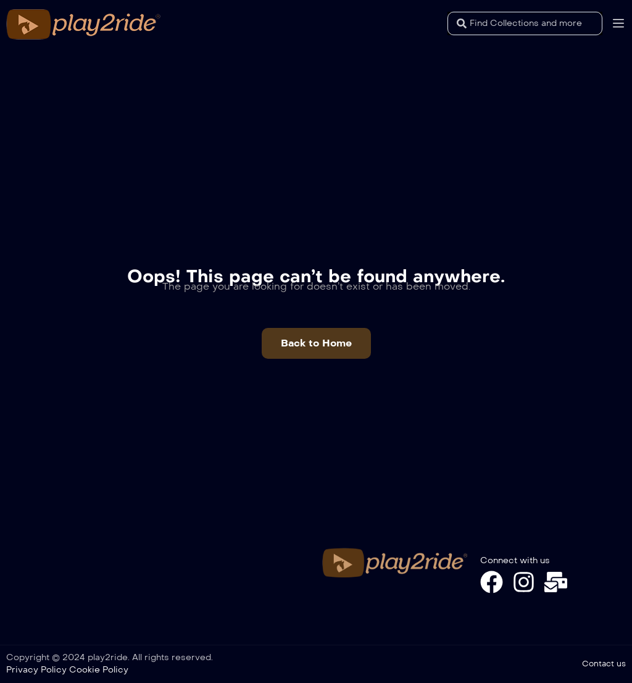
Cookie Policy (98, 669)
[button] (316, 343)
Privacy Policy (36, 669)
